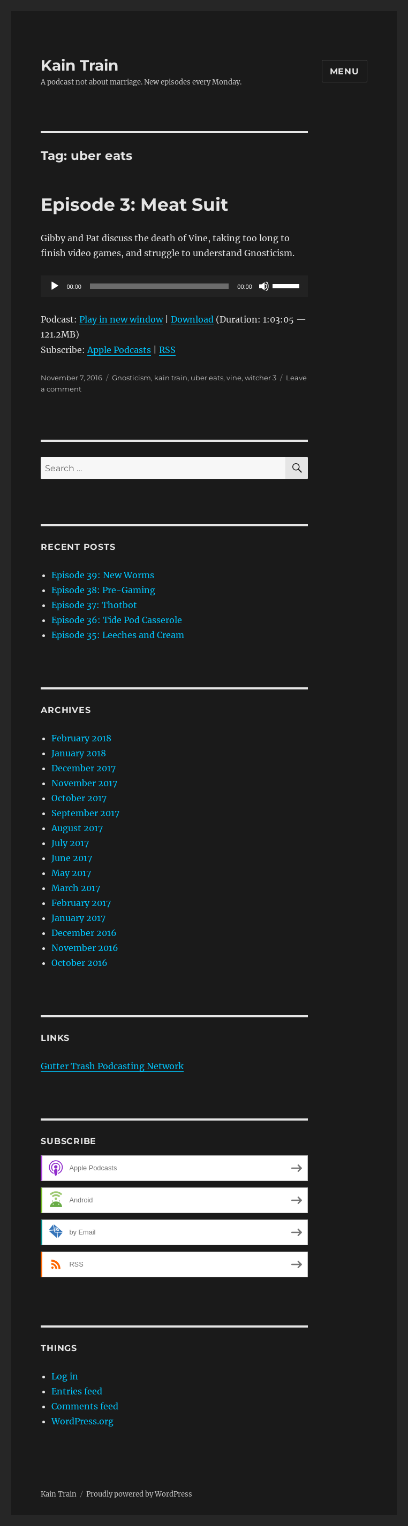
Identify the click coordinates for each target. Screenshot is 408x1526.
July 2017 (70, 843)
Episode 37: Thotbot (94, 605)
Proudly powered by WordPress (139, 1494)
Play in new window (121, 319)
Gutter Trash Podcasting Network (112, 1066)
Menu (344, 71)
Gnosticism (131, 377)
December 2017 (83, 768)
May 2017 (71, 873)
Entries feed (76, 1391)
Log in (64, 1376)
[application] (174, 286)
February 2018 (81, 738)
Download (192, 319)
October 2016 (79, 962)
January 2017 (78, 917)
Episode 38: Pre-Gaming (103, 590)
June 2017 (71, 858)
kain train (170, 377)
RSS (167, 349)
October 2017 (79, 798)
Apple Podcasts (119, 349)
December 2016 (84, 932)
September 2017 (85, 813)
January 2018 (78, 753)
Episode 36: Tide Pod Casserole (116, 620)
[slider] (159, 286)
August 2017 (77, 828)
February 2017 (81, 903)
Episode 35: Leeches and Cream (117, 635)
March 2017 (75, 888)
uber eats (207, 377)
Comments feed (84, 1406)
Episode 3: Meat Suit (134, 204)
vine (233, 377)
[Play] (54, 286)
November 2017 (84, 783)
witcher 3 (260, 377)
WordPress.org (82, 1421)
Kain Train (79, 65)
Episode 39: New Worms (102, 575)
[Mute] (264, 286)
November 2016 (84, 947)
